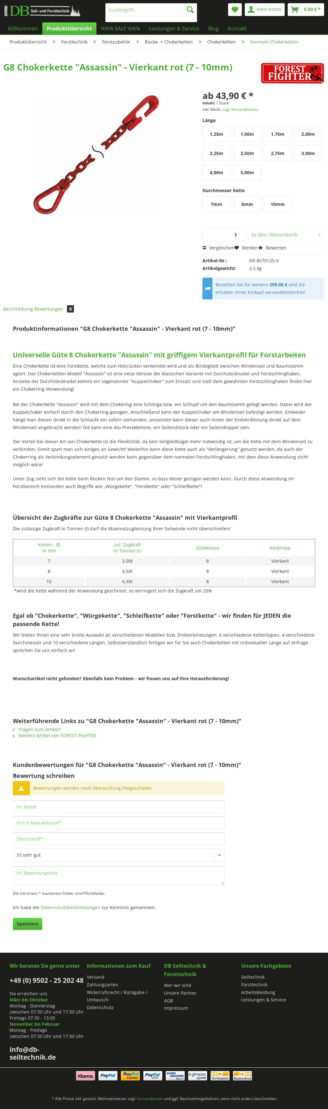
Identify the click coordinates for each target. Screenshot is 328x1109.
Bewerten (272, 248)
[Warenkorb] (306, 9)
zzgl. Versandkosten (240, 109)
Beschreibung (18, 309)
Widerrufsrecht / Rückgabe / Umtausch (117, 996)
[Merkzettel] (235, 9)
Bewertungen (54, 309)
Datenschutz (100, 1007)
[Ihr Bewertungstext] (119, 875)
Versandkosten (150, 1098)
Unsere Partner (180, 993)
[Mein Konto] (265, 9)
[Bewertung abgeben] (119, 855)
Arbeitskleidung (258, 992)
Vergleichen (218, 248)
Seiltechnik (253, 977)
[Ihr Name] (119, 806)
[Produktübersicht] (69, 28)
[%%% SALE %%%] (120, 28)
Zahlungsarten (102, 985)
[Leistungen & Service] (174, 28)
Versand (95, 977)
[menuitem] (151, 12)
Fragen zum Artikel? (37, 729)
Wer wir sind (177, 985)
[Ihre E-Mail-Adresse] (119, 822)
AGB (168, 1001)
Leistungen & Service (263, 1000)
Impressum (176, 1008)
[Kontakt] (237, 28)
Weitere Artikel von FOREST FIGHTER (54, 735)
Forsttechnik (254, 985)
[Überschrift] (119, 838)
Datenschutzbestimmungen (70, 907)
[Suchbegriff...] (151, 9)
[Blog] (213, 28)
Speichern (27, 924)
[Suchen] (190, 9)
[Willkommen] (22, 28)
